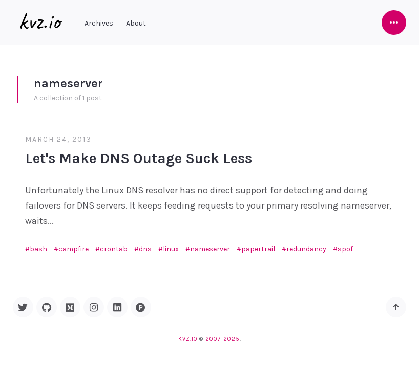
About (136, 23)
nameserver (210, 249)
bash (38, 249)
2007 (213, 339)
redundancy (306, 249)
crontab (114, 249)
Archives (99, 23)
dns (145, 249)
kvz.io (187, 339)
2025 (231, 339)
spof (345, 249)
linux (171, 249)
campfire (73, 249)
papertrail (258, 249)
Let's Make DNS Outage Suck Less (138, 158)
